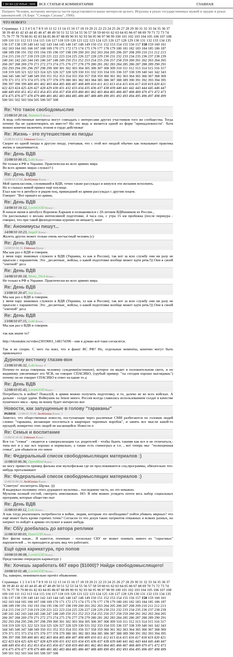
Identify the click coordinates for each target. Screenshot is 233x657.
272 (43, 64)
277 (75, 64)
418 (144, 84)
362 (119, 76)
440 (119, 88)
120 (73, 40)
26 (118, 28)
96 (99, 36)
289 (151, 64)
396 (5, 84)
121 (80, 40)
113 (30, 40)
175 (87, 48)
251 (75, 60)
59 (99, 32)
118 (61, 40)
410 (94, 84)
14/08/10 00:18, (16, 276)
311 (126, 68)
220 (43, 56)
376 (43, 80)
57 (90, 32)
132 (149, 40)
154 (119, 44)
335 (113, 72)
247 (49, 60)
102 (131, 36)
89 (68, 36)
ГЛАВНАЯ (205, 4)
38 (4, 32)
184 (145, 48)
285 (126, 64)
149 (87, 44)
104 (144, 36)
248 (56, 60)
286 (132, 64)
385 (100, 80)
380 (69, 80)
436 (94, 88)
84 (45, 36)
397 (11, 84)
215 (11, 56)
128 (124, 40)
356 (81, 76)
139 (24, 44)
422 (5, 88)
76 (9, 36)
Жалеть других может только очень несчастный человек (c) (48, 236)
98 (108, 36)
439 (113, 88)
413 (113, 84)
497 (151, 96)
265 (163, 60)
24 (109, 28)
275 (62, 64)
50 (58, 32)
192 (30, 52)
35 (159, 28)
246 (43, 60)
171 (62, 48)
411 (100, 84)
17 (77, 28)
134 (162, 40)
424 (18, 88)
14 (64, 28)
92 (81, 36)
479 (37, 96)
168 (43, 48)
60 (104, 32)
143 (49, 44)
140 (30, 44)
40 (13, 32)
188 (5, 52)
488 (94, 96)
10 (46, 28)
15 (69, 28)
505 (37, 100)
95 (95, 36)
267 (11, 64)
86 (54, 36)
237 (151, 56)
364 (132, 76)
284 (119, 64)
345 (11, 76)
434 (81, 88)
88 (63, 36)
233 (126, 56)
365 (138, 76)
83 (40, 36)
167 (37, 48)
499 (163, 96)
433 (75, 88)
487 (87, 96)
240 (5, 60)
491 (113, 96)
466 (119, 92)
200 (81, 52)
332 (94, 72)
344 (5, 76)
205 (113, 52)
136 (5, 44)
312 (132, 68)
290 (157, 64)
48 (49, 32)
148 (81, 44)
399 (24, 84)
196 (56, 52)
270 (30, 64)
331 (87, 72)
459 (75, 92)
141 (37, 44)
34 (155, 28)
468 (132, 92)
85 (49, 36)
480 (43, 96)
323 (37, 72)
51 (63, 32)
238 (157, 56)
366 (145, 76)
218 (30, 56)
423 (11, 88)
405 (62, 84)
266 (5, 64)
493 (126, 96)
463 (100, 92)
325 (49, 72)
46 (40, 32)
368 (157, 76)
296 (30, 68)
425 (24, 88)
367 (151, 76)
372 (18, 80)
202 (94, 52)
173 (75, 48)
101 (125, 36)
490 (106, 96)
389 (126, 80)
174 (81, 48)
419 (151, 84)
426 (30, 88)
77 (13, 36)
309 (113, 68)
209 (138, 52)
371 (11, 80)
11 (50, 28)
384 (94, 80)
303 (75, 68)
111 (17, 40)
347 (24, 76)
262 (145, 60)
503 (24, 100)
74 (167, 32)
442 (132, 88)
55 (81, 32)
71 (154, 32)
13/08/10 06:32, (16, 365)
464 (106, 92)
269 (24, 64)
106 (156, 36)
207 (126, 52)
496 (145, 96)
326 (56, 72)
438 (106, 88)
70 (149, 32)
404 (56, 84)
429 (49, 88)
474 (5, 96)
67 (135, 32)
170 (56, 48)
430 (56, 88)
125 (105, 40)
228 (94, 56)
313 (138, 68)
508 (55, 100)
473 (163, 92)
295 (24, 68)
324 (43, 72)
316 (157, 68)
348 (30, 76)
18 (82, 28)
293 (11, 68)
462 (94, 92)
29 (132, 28)
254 (94, 60)
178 (106, 48)
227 (87, 56)
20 (91, 28)
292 (5, 68)
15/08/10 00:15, (16, 159)
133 (156, 40)
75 (4, 36)
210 (145, 52)
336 (119, 72)
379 (62, 80)
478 (30, 96)
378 (56, 80)
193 (37, 52)
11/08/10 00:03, (16, 534)
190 (18, 52)
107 (163, 36)
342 (157, 72)
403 (49, 84)
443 (138, 88)
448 (5, 92)
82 (36, 36)
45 (36, 32)
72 (158, 32)
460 (81, 92)
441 (126, 88)
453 (37, 92)
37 (168, 28)
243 (24, 60)
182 (132, 48)
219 (37, 56)
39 (9, 32)
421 (163, 84)
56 (86, 32)
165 (24, 48)
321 (24, 72)
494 (132, 96)
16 (73, 28)
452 (30, 92)
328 (69, 72)
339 (138, 72)
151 (100, 44)
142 (43, 44)
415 (125, 84)
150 (94, 44)
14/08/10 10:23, (16, 232)
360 (106, 76)
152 (106, 44)
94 (90, 36)
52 (68, 32)
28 (128, 28)
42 (22, 32)
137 (11, 44)
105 (150, 36)
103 (137, 36)
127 (118, 40)
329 (75, 72)
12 (55, 28)
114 (36, 40)
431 (62, 88)
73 (162, 32)
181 (126, 48)
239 (163, 56)
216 (18, 56)
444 (145, 88)
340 (145, 72)
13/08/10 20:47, (16, 293)
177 (100, 48)
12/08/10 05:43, (16, 389)
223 (62, 56)
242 (18, 60)
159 (150, 44)
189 (11, 52)
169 (49, 48)
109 (5, 40)
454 (43, 92)
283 (113, 64)
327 (62, 72)
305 (87, 68)
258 (119, 60)
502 (18, 100)
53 (72, 32)
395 (163, 80)
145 (62, 44)
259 (126, 60)
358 (94, 76)
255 (100, 60)
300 (56, 68)
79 (22, 36)
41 (17, 32)
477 (24, 96)
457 (62, 92)
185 (151, 48)
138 (18, 44)
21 (96, 28)
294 (18, 68)
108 (169, 36)
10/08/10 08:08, (16, 554)
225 (75, 56)
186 (157, 48)
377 (49, 80)
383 (87, 80)
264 (157, 60)
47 (45, 32)
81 (31, 36)
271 (37, 64)
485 (75, 96)
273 (49, 64)
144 (56, 44)
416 (132, 84)
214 (5, 56)
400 (30, 84)
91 (76, 36)
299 (49, 68)
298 (43, 68)
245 (37, 60)
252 (81, 60)
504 (30, 100)
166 (30, 48)
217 (24, 56)
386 (106, 80)
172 (69, 48)
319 (11, 72)
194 (43, 52)
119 (67, 40)
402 (43, 84)
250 (69, 60)
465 (113, 92)
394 (157, 80)
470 (145, 92)
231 (113, 56)
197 (62, 52)
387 (113, 80)
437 (100, 88)
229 (100, 56)
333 (100, 72)
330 (81, 72)
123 (92, 40)
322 (30, 72)
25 (114, 28)
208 (132, 52)
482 (56, 96)
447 (163, 88)
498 (157, 96)
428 (43, 88)
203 (100, 52)
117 (55, 40)
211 (151, 52)
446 (157, 88)
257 (113, 60)
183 (138, 48)
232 (119, 56)
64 (122, 32)
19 (87, 28)
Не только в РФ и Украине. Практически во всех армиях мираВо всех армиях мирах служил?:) (50, 166)
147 (75, 44)
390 (132, 80)
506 (43, 100)
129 (131, 40)
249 (62, 60)
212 (157, 52)
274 (56, 64)
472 (157, 92)
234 (132, 56)
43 (27, 32)
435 (87, 88)
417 (138, 84)
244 (30, 60)
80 (27, 36)
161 (163, 44)
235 (138, 56)
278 (81, 64)
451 (24, 92)
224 (69, 56)
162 (5, 48)
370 (5, 80)
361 (113, 76)
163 (11, 48)
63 (117, 32)
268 (18, 64)
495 (138, 96)
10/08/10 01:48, (16, 571)
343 (163, 72)
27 (123, 28)
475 (11, 96)
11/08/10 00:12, (16, 510)
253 (87, 60)
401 (37, 84)
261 (138, 60)
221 (49, 56)
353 (62, 76)
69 (144, 32)
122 (86, 40)
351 (49, 76)
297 (37, 68)
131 (143, 40)
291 (163, 64)
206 (119, 52)
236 (145, 56)
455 (49, 92)
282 (106, 64)
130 (137, 40)
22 (100, 28)
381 (75, 80)
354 (69, 76)
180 (119, 48)
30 (136, 28)
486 (81, 96)
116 (48, 40)
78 (17, 36)
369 (163, 76)
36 (164, 28)
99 (113, 36)
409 (87, 84)
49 (54, 32)
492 (119, 96)
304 (81, 68)
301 (62, 68)
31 (141, 28)
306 (94, 68)
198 (69, 52)
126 (111, 40)
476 (18, 96)
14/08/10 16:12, (16, 207)
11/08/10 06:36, (16, 461)
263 (151, 60)
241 (11, 60)
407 (75, 84)
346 (18, 76)
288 (145, 64)
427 (37, 88)
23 (105, 28)
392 (145, 80)
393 (151, 80)
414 (119, 84)
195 (49, 52)
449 (11, 92)
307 (100, 68)
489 (100, 96)
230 (106, 56)
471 (151, 92)
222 (56, 56)
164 (18, 48)
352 (56, 76)
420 (157, 84)
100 (118, 36)
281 (100, 64)
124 (99, 40)
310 (119, 68)
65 (126, 32)
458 (69, 92)
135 (168, 40)
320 (18, 72)
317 (163, 68)
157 (138, 44)
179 (113, 48)
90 (72, 36)
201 (87, 52)
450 (18, 92)
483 (62, 96)
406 (69, 84)
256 (106, 60)
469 (138, 92)
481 (49, 96)
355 (75, 76)
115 (42, 40)
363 (126, 76)
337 (126, 72)
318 (5, 72)
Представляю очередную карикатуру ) (32, 559)
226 (81, 56)
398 (18, 84)
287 (138, 64)
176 (94, 48)
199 (75, 52)
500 (5, 100)
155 (126, 44)
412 (106, 84)
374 (30, 80)
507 (49, 100)
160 (157, 44)
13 (59, 28)
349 (37, 76)
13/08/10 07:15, (16, 321)
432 (69, 88)
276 (69, 64)
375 (37, 80)
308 (106, 68)
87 (58, 36)
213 (163, 52)
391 (138, 80)
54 (76, 32)
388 (119, 80)
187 (163, 48)
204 (106, 52)
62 (113, 32)
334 (106, 72)
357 (87, 76)
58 (95, 32)
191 (24, 52)
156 (132, 44)
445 (151, 88)
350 (43, 76)
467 (126, 92)
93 (86, 36)
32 (146, 28)
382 (81, 80)
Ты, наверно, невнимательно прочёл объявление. (40, 575)
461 (87, 92)
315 (151, 68)
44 (31, 32)
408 (81, 84)
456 (56, 92)
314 (144, 68)
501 (11, 100)
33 (150, 28)
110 (11, 40)
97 (104, 36)
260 (132, 60)
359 (100, 76)
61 (108, 32)
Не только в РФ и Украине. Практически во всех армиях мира (50, 280)
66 (131, 32)
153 (113, 44)
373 (24, 80)
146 (69, 44)
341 (151, 72)
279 (87, 64)
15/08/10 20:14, (16, 115)
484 (69, 96)
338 (132, 72)
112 (24, 40)
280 (94, 64)
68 (140, 32)
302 (69, 68)
